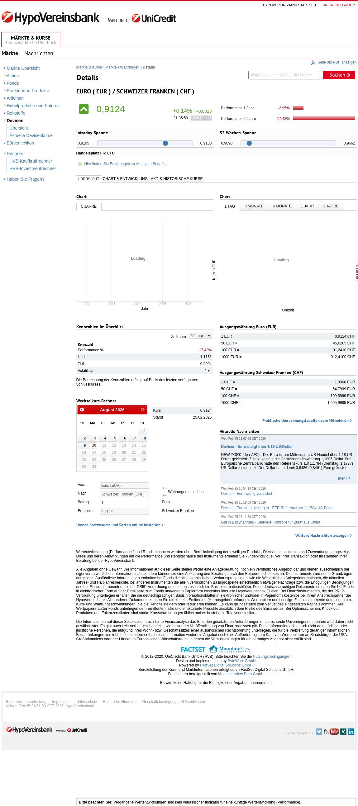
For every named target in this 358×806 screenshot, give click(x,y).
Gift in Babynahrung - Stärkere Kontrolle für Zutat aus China (270, 522)
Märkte (111, 67)
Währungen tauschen (182, 492)
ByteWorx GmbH (242, 661)
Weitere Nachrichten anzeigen (322, 535)
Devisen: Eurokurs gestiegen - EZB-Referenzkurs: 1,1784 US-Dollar (277, 508)
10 (94, 445)
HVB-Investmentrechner (33, 168)
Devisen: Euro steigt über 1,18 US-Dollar (257, 446)
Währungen (129, 67)
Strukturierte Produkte (28, 90)
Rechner (15, 153)
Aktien (13, 75)
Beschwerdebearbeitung (26, 701)
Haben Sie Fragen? (26, 179)
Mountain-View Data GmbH (241, 674)
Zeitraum (178, 336)
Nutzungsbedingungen (271, 656)
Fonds (13, 83)
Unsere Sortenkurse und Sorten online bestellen (118, 525)
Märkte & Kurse (89, 67)
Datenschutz (86, 701)
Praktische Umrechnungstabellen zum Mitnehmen (305, 420)
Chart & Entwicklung (125, 179)
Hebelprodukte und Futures (33, 105)
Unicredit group (338, 5)
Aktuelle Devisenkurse (31, 135)
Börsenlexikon (20, 142)
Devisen (15, 120)
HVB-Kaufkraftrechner (31, 161)
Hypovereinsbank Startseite (291, 5)
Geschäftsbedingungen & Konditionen (173, 701)
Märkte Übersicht (23, 68)
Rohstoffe (16, 113)
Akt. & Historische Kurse (177, 179)
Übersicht (19, 128)
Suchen (337, 75)
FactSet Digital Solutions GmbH (226, 665)
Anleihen (15, 98)
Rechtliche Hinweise (119, 701)
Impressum (61, 701)
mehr (342, 478)
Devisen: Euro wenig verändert (246, 493)
